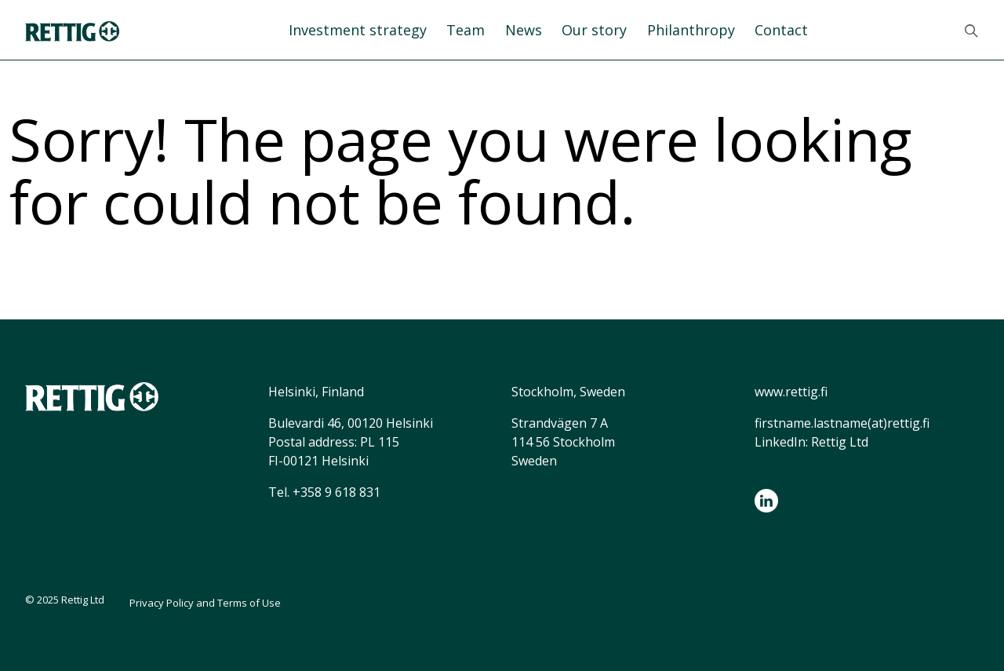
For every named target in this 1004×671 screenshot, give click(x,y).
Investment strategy (358, 29)
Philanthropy (691, 29)
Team (465, 29)
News (523, 29)
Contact (781, 29)
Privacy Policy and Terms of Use (205, 603)
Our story (594, 29)
